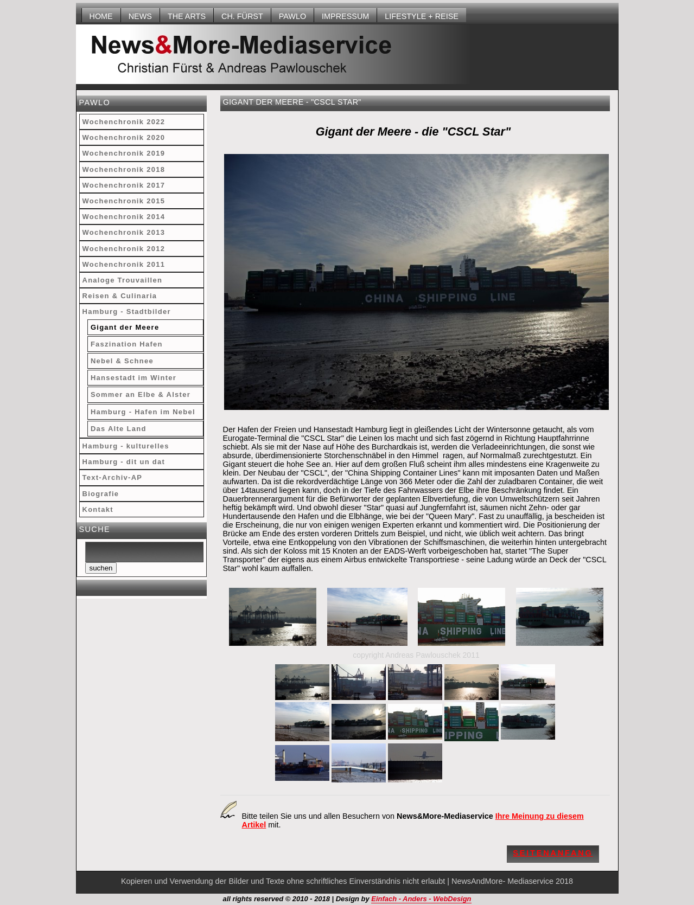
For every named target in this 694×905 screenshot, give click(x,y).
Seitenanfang (553, 853)
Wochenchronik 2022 (123, 122)
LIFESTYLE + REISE (422, 16)
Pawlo (292, 16)
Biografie (100, 494)
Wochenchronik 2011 (123, 264)
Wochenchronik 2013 (123, 232)
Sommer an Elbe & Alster (140, 394)
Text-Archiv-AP (112, 477)
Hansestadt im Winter (133, 378)
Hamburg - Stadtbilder (126, 311)
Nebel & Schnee (122, 361)
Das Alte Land (119, 429)
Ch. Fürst (242, 16)
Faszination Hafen (127, 344)
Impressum (345, 16)
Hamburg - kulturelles (125, 446)
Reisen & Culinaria (119, 296)
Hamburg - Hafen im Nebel (143, 412)
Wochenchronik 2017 (123, 185)
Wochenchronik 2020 (123, 137)
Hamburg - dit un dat (123, 462)
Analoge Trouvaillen (122, 280)
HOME (101, 16)
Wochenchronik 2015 (123, 201)
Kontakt (97, 509)
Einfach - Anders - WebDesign (421, 899)
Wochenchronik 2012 (123, 249)
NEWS (140, 16)
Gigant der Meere (125, 327)
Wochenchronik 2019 (123, 153)
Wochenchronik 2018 (123, 169)
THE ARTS (187, 16)
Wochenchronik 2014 (123, 217)
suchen (101, 568)
